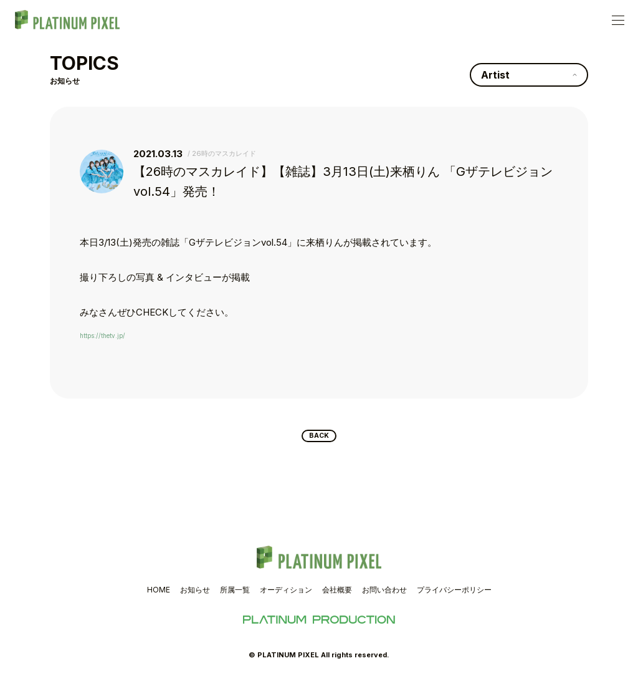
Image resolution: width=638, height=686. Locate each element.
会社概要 (337, 594)
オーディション (286, 594)
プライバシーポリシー (454, 594)
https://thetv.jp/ (112, 335)
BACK (319, 438)
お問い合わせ (384, 594)
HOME (158, 594)
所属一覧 (235, 594)
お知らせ (195, 594)
